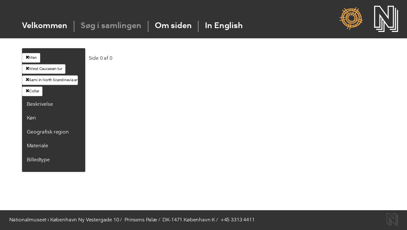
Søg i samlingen (111, 26)
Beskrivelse (40, 104)
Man (31, 57)
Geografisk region (48, 132)
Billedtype (38, 160)
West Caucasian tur (44, 68)
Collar (32, 91)
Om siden (173, 26)
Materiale (38, 146)
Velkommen (45, 26)
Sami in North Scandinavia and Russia (52, 80)
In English (224, 26)
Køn (31, 118)
